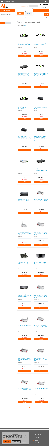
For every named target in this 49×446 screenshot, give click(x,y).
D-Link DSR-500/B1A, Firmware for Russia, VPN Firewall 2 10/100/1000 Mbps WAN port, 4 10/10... (24, 295)
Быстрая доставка (38, 443)
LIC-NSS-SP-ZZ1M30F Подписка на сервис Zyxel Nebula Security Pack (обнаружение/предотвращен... (24, 106)
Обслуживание (38, 438)
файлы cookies (15, 434)
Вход (47, 1)
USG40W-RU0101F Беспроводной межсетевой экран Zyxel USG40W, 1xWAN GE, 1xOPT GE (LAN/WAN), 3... (24, 327)
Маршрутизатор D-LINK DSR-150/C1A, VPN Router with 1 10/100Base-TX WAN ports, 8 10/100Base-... (23, 75)
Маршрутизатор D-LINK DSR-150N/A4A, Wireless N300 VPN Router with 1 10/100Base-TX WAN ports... (40, 138)
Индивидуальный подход (40, 437)
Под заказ (24, 53)
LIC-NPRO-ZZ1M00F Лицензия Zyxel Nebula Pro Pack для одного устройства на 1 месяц (41, 43)
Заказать (24, 55)
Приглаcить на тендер (9, 1)
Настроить (16, 441)
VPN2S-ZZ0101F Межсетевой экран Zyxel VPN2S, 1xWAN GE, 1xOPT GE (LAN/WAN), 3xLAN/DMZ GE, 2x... (40, 106)
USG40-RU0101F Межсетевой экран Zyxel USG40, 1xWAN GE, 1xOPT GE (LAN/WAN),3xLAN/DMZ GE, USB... (40, 232)
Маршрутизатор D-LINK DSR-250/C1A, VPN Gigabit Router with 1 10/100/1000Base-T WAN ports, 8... (41, 169)
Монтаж (36, 440)
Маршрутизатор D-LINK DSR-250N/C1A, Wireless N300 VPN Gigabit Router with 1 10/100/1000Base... (23, 201)
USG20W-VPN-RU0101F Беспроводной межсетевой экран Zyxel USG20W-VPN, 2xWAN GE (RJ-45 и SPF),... (24, 232)
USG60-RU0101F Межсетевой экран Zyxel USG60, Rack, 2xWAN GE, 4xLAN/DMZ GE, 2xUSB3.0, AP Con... (40, 327)
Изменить (20, 13)
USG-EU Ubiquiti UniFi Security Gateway (23, 168)
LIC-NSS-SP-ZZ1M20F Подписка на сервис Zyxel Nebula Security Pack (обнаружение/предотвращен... (41, 75)
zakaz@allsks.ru (44, 7)
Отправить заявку (33, 5)
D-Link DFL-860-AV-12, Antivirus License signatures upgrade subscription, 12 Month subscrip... (40, 263)
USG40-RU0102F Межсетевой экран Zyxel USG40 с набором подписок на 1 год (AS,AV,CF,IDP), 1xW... (24, 359)
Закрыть (28, 13)
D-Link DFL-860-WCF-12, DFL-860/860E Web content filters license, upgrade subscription (23, 263)
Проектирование (38, 442)
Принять (7, 441)
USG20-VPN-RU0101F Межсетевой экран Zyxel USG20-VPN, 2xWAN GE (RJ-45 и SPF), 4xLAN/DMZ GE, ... (41, 200)
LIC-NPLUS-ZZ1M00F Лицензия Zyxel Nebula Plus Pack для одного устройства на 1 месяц (24, 43)
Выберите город (24, 6)
